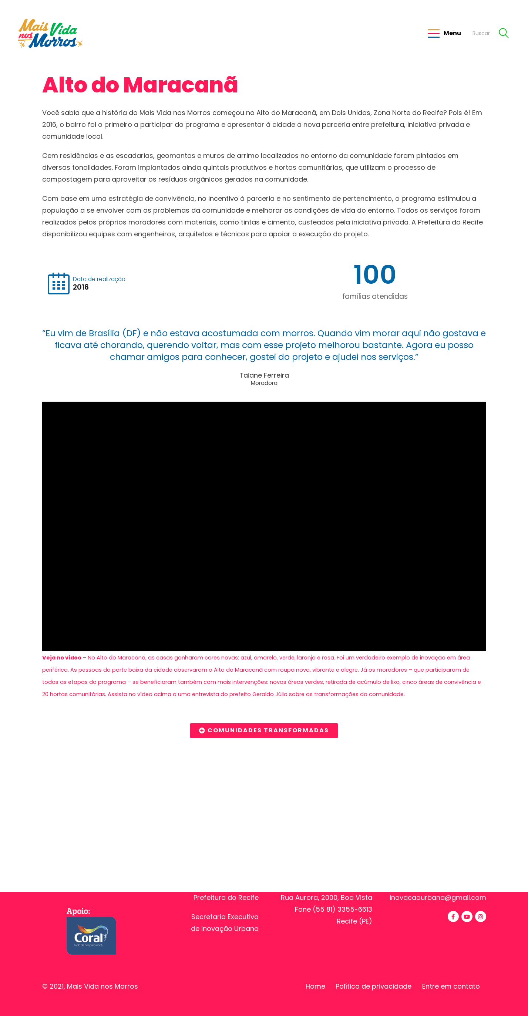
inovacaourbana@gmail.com (438, 897)
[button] (264, 730)
